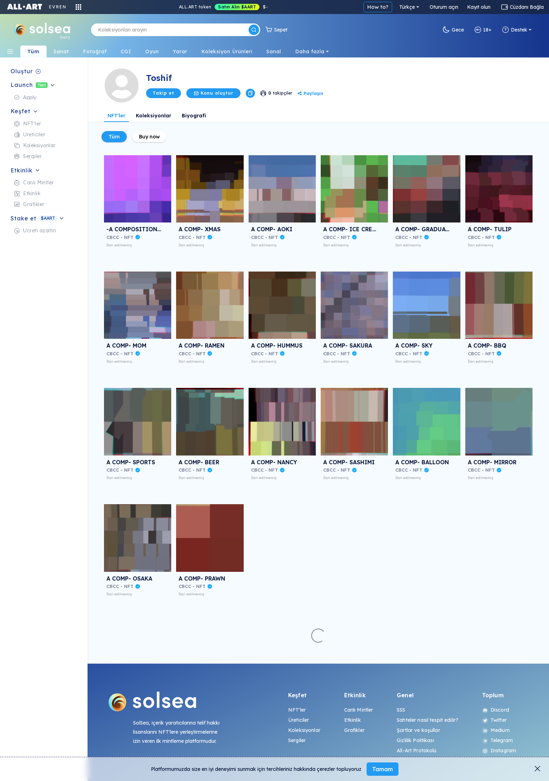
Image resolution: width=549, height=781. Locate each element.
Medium (496, 730)
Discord (495, 710)
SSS (401, 710)
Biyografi (194, 115)
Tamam (382, 769)
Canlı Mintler (358, 710)
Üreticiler (298, 720)
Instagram (499, 750)
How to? (377, 7)
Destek (514, 29)
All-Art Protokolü (416, 750)
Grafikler (354, 730)
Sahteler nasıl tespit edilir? (427, 720)
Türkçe (407, 7)
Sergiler (297, 740)
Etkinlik (352, 720)
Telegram (497, 740)
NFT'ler (116, 115)
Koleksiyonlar (153, 115)
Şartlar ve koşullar (418, 730)
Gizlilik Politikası (415, 740)
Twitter (494, 720)
